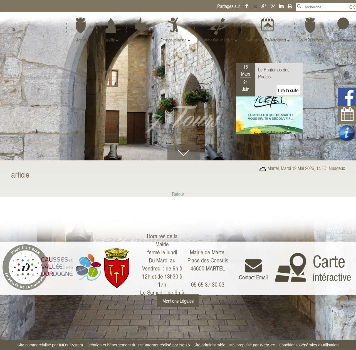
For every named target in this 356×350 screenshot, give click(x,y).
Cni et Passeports (311, 40)
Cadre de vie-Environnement (266, 40)
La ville (110, 40)
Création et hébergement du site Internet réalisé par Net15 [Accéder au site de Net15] (138, 345)
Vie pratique (139, 40)
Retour (178, 199)
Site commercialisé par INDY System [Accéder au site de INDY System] (50, 345)
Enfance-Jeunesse (173, 40)
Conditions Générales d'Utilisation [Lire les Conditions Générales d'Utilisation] (309, 345)
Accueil (81, 40)
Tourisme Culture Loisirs (216, 40)
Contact (343, 40)
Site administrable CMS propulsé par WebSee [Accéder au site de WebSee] (234, 345)
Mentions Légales (178, 300)
